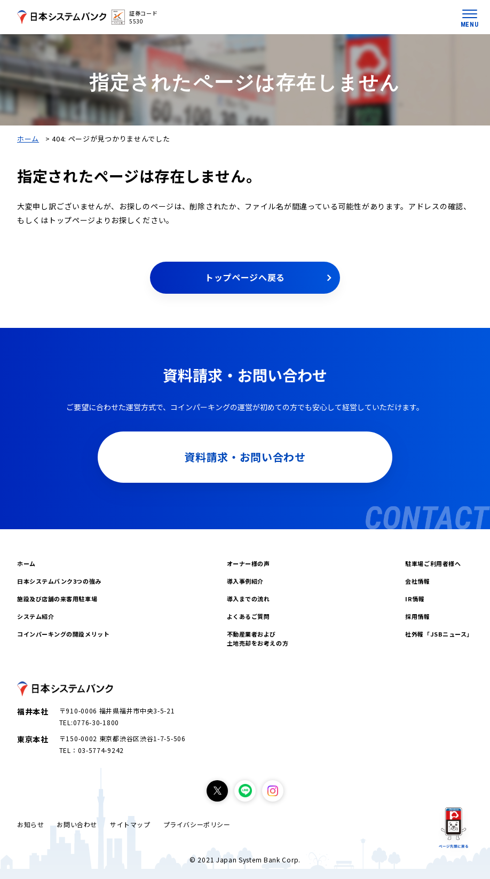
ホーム (28, 139)
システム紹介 (35, 616)
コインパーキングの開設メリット (63, 634)
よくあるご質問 (248, 616)
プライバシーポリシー (197, 824)
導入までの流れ (248, 598)
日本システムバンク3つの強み (59, 581)
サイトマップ (130, 824)
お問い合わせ (77, 824)
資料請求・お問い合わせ (245, 457)
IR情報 (414, 598)
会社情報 (417, 581)
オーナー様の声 (248, 563)
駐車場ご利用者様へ (433, 563)
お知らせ (30, 824)
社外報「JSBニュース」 (439, 634)
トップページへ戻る (245, 277)
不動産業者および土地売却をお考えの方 (258, 638)
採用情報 (417, 616)
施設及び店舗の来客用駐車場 (57, 598)
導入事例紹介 (245, 581)
